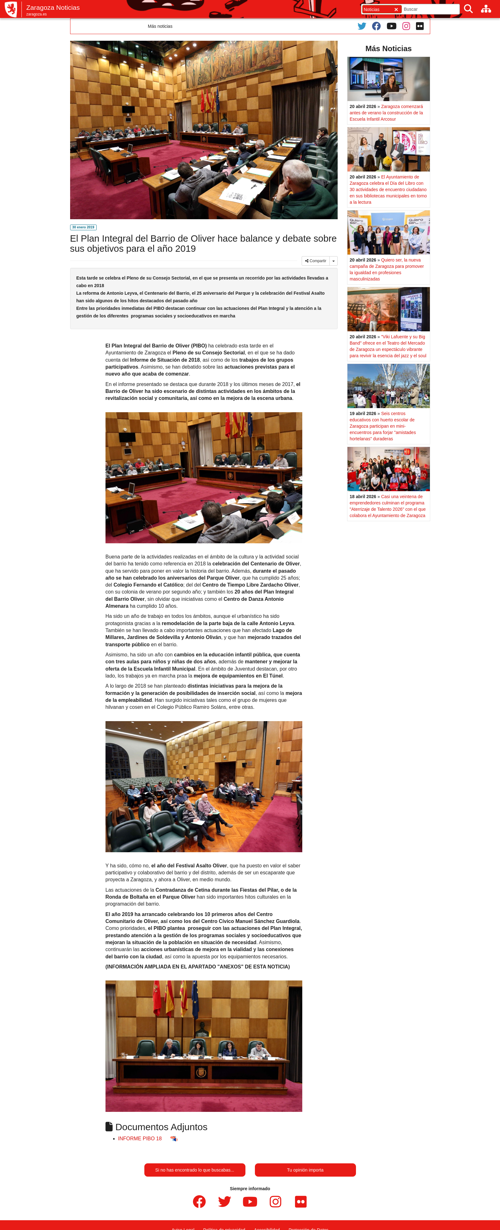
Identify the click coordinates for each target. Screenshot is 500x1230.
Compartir (315, 261)
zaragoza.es (36, 14)
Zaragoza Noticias (53, 7)
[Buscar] (468, 9)
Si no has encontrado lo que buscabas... (194, 1170)
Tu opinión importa (305, 1170)
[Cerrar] (396, 9)
